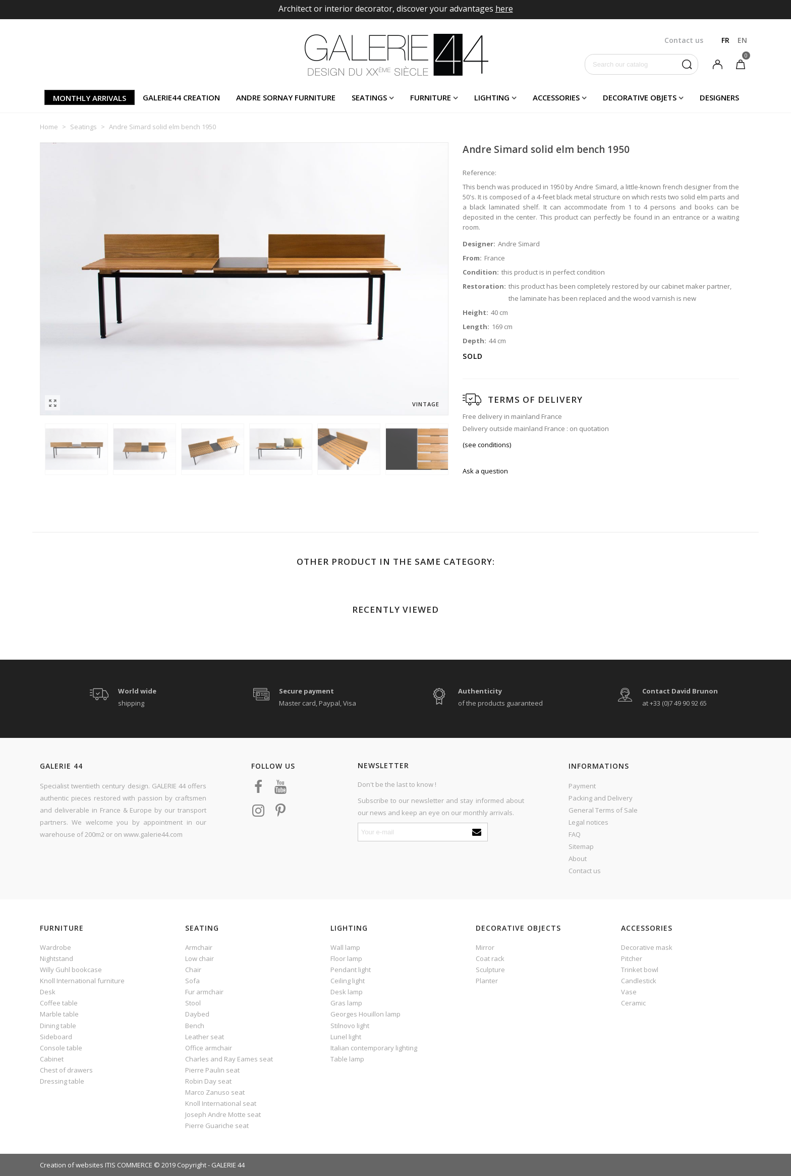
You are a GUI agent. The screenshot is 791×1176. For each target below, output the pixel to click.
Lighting (492, 97)
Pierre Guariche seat (217, 1125)
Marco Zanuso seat (215, 1092)
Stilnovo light (349, 1025)
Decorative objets (639, 97)
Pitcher (631, 958)
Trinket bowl (639, 969)
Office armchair (208, 1047)
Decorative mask (646, 947)
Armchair (198, 947)
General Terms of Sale (603, 810)
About (578, 858)
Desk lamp (346, 991)
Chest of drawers (66, 1070)
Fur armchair (204, 991)
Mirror (485, 947)
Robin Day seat (208, 1081)
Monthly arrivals (89, 98)
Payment (582, 785)
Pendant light (350, 969)
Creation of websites (71, 1164)
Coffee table (59, 1002)
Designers (719, 97)
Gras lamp (346, 1002)
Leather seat (204, 1036)
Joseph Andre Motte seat (223, 1114)
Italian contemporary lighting (373, 1047)
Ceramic (633, 1002)
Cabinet (52, 1058)
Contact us (585, 870)
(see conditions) (487, 444)
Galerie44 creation (181, 97)
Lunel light (345, 1036)
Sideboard (56, 1036)
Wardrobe (55, 947)
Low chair (199, 958)
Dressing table (62, 1081)
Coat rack (490, 958)
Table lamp (347, 1058)
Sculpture (490, 969)
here (504, 8)
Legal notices (588, 822)
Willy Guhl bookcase (71, 969)
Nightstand (56, 958)
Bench (194, 1025)
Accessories (556, 97)
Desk (47, 991)
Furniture (430, 97)
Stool (193, 1002)
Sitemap (581, 846)
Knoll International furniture (82, 980)
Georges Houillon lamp (365, 1014)
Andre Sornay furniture (285, 97)
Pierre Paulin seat (212, 1070)
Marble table (59, 1014)
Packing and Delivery (601, 798)
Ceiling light (347, 980)
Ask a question (485, 470)
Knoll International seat (220, 1103)
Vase (629, 991)
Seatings (369, 97)
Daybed (197, 1014)
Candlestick (638, 980)
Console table (61, 1047)
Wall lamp (345, 947)
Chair (193, 969)
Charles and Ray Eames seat (229, 1058)
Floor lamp (346, 958)
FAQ (575, 834)
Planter (487, 980)
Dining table (58, 1025)
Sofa (192, 980)
